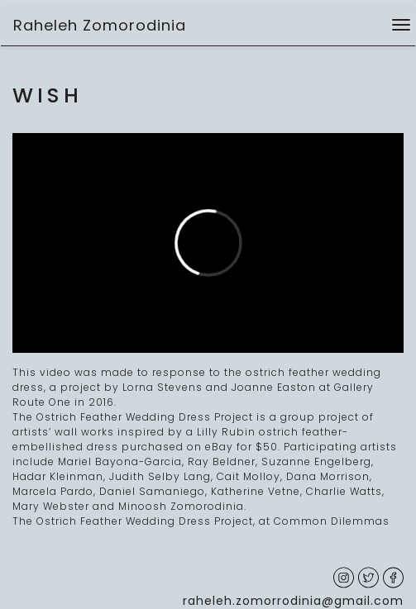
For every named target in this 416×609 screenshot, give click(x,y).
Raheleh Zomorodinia (99, 25)
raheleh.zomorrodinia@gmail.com (293, 600)
